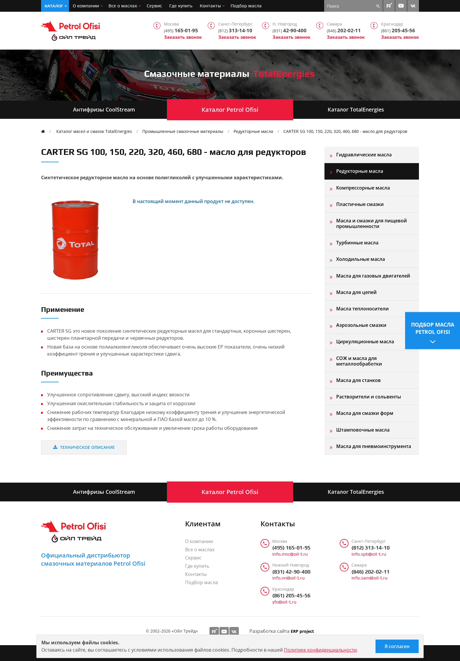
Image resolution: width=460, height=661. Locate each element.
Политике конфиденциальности (320, 650)
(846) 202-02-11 (370, 572)
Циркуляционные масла (365, 341)
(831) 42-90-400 (291, 572)
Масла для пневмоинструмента (373, 446)
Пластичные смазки (360, 204)
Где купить (180, 6)
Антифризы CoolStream (104, 109)
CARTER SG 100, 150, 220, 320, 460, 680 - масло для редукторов (345, 131)
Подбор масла (246, 6)
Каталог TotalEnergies (356, 109)
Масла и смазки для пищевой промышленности (371, 223)
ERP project (302, 631)
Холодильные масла (360, 259)
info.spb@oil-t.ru (368, 554)
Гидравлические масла (364, 154)
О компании (86, 6)
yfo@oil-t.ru (284, 602)
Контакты (210, 6)
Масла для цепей (356, 292)
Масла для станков (358, 380)
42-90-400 (290, 30)
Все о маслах (123, 6)
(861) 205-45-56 (291, 596)
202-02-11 (344, 30)
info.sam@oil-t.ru (369, 578)
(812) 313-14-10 (370, 548)
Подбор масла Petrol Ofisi (432, 328)
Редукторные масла (253, 131)
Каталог (54, 6)
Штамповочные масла (363, 430)
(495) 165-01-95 (291, 548)
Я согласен (397, 646)
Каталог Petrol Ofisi (230, 110)
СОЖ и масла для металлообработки (359, 361)
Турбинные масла (357, 242)
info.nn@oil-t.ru (288, 578)
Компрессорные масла (363, 188)
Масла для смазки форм (364, 413)
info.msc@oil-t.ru (290, 554)
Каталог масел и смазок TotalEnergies (94, 131)
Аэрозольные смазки (361, 325)
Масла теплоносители (362, 308)
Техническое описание (84, 447)
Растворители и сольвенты (368, 396)
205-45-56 (398, 30)
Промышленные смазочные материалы (182, 131)
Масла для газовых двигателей (373, 276)
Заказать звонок (183, 37)
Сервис (154, 6)
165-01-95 (181, 30)
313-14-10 (235, 30)
